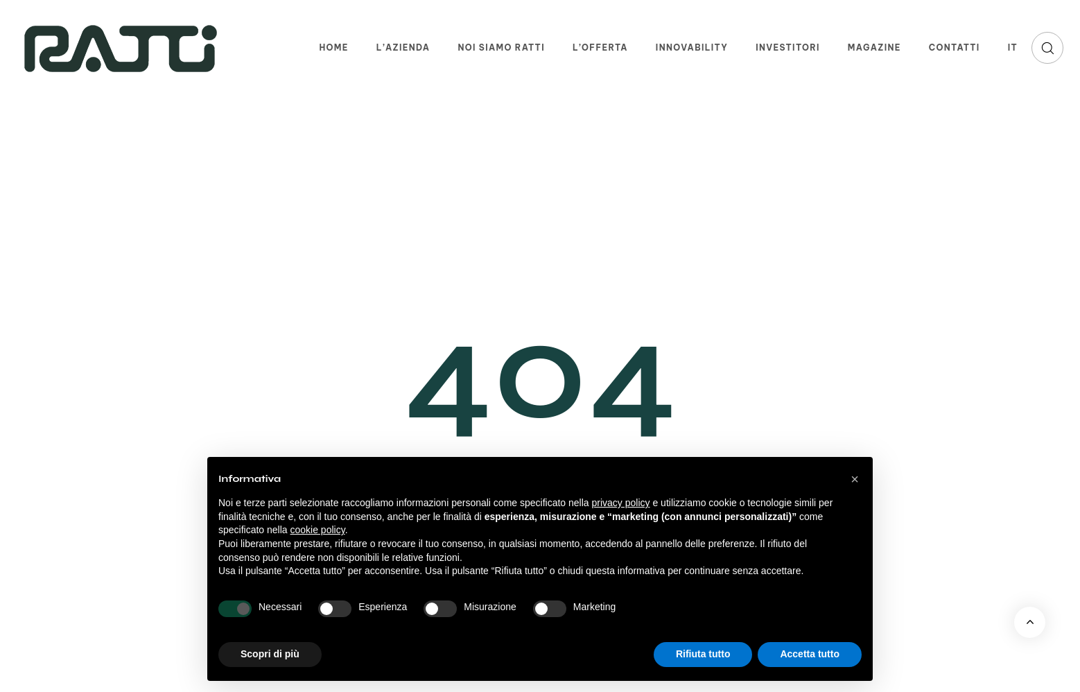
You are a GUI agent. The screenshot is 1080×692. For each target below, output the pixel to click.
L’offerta (600, 47)
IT (1013, 47)
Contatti (954, 47)
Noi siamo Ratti (501, 47)
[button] (1047, 48)
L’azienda (403, 47)
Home (333, 47)
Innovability (692, 47)
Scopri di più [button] (270, 653)
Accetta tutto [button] (809, 653)
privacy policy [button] (621, 502)
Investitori (788, 47)
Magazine (874, 47)
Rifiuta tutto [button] (703, 653)
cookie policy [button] (317, 529)
